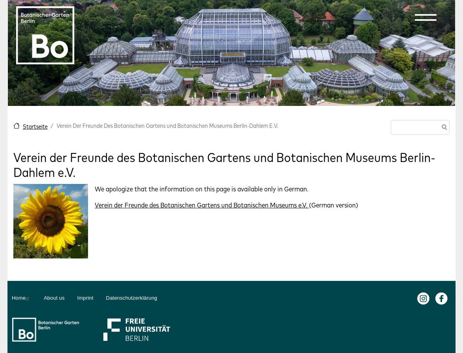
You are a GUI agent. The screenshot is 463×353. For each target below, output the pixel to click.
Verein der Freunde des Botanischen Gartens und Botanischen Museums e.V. (202, 205)
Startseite (35, 126)
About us (54, 298)
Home (21, 298)
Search (443, 128)
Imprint (85, 298)
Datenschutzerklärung (131, 298)
